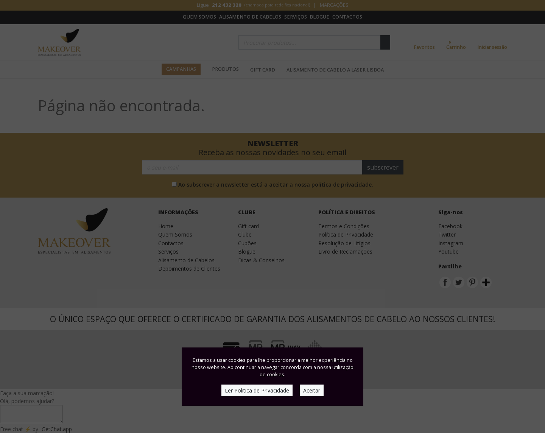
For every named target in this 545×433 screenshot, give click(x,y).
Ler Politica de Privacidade (257, 390)
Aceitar (311, 390)
